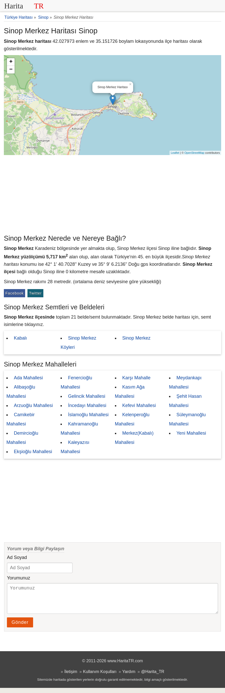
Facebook (14, 293)
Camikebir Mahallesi (20, 419)
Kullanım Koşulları (99, 676)
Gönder (20, 627)
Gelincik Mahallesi (86, 396)
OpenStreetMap (194, 152)
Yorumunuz (18, 577)
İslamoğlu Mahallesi (88, 414)
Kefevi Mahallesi (139, 405)
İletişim (70, 676)
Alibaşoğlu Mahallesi (20, 391)
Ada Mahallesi (28, 377)
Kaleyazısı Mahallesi (75, 447)
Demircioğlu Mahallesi (22, 438)
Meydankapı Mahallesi (185, 382)
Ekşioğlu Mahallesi (33, 451)
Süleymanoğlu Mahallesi (187, 419)
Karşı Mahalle (136, 377)
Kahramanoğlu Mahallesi (79, 428)
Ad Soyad (17, 557)
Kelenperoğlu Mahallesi (132, 419)
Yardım (128, 676)
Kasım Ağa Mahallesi (130, 391)
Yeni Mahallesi (191, 433)
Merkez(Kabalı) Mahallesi (134, 438)
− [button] (11, 70)
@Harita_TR (152, 676)
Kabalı (20, 338)
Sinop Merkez (136, 338)
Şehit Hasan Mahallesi (185, 401)
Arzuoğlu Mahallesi (33, 405)
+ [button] (11, 62)
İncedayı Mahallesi (87, 405)
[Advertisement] (112, 193)
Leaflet (175, 152)
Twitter (35, 293)
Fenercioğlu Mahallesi (76, 382)
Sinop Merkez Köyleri (78, 342)
